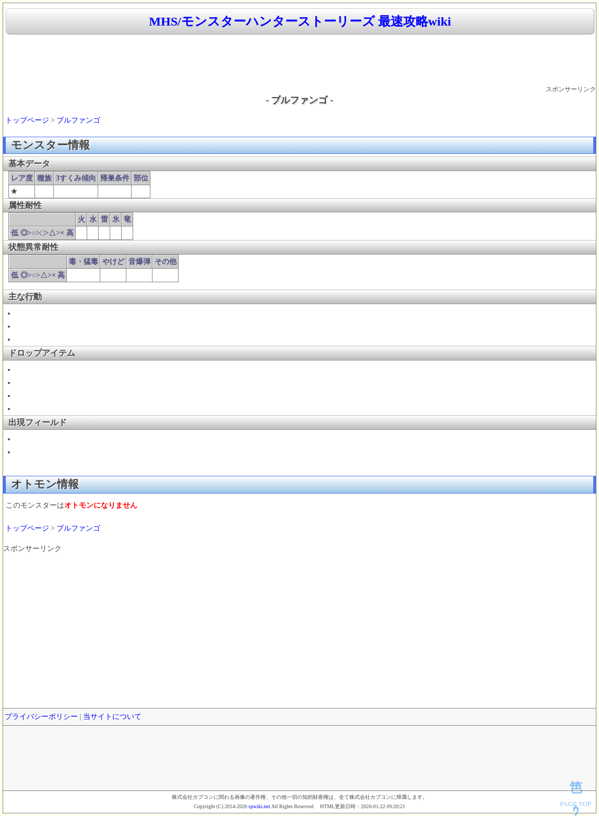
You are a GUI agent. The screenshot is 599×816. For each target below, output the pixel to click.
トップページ (27, 120)
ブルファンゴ (78, 120)
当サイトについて (112, 717)
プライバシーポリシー (41, 717)
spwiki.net (259, 806)
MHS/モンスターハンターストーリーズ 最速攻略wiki (300, 21)
